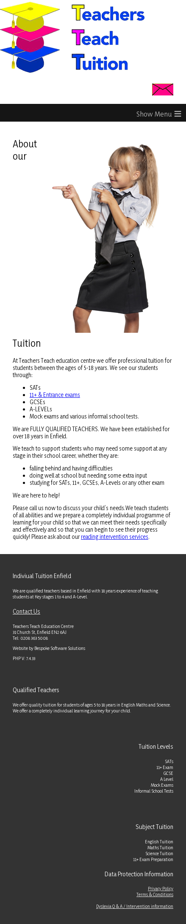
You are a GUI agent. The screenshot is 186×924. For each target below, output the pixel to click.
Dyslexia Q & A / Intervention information (134, 906)
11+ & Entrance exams (55, 394)
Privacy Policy (160, 888)
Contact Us (26, 611)
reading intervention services (114, 536)
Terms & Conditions (154, 894)
